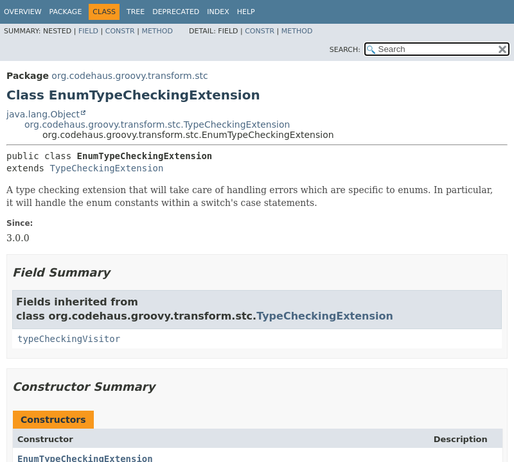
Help (246, 12)
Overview (23, 12)
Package (65, 12)
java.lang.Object (43, 114)
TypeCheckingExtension (106, 168)
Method (157, 31)
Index (218, 12)
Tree (136, 12)
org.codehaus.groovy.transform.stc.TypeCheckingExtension (157, 124)
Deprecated (175, 12)
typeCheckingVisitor (68, 339)
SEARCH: (345, 50)
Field (88, 31)
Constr (120, 31)
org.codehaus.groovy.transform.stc (129, 76)
